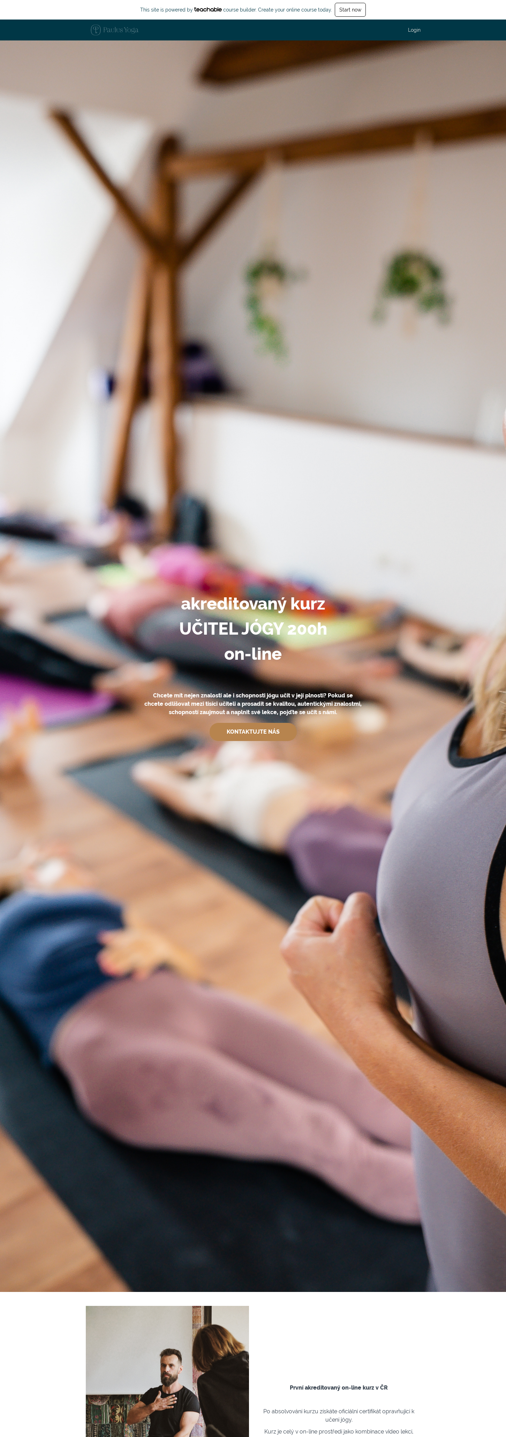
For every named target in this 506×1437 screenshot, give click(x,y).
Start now (350, 10)
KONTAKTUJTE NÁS (253, 731)
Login (414, 30)
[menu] (411, 30)
